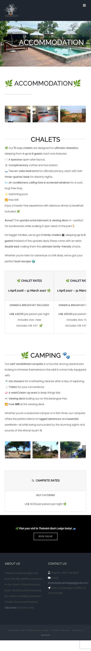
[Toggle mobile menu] (84, 5)
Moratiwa (45, 635)
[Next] (84, 114)
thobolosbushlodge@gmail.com (68, 583)
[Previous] (7, 114)
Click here (11, 608)
